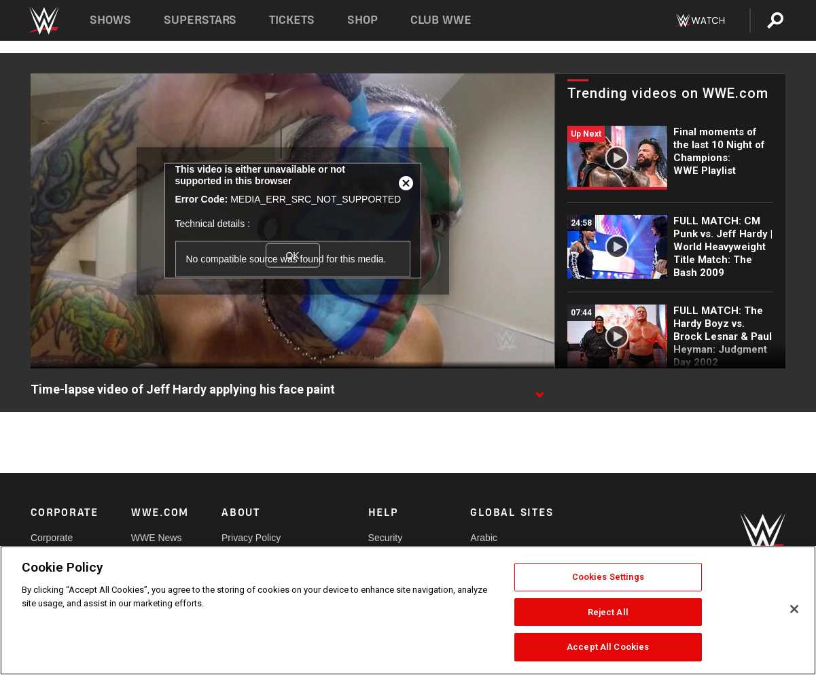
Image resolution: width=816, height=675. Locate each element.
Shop (362, 20)
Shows (110, 20)
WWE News (156, 537)
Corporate (52, 537)
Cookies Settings (608, 577)
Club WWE (441, 20)
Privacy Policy (251, 537)
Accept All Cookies (608, 647)
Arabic (483, 537)
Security (385, 537)
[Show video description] (539, 390)
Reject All (608, 612)
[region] (408, 610)
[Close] (794, 609)
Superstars (200, 20)
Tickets (292, 20)
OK (292, 254)
